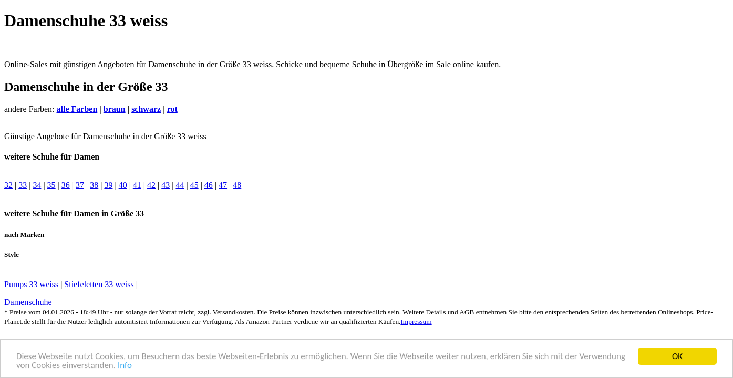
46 (208, 185)
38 (94, 185)
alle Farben (77, 108)
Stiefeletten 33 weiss (98, 284)
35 (51, 185)
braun (115, 108)
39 (108, 185)
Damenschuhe (28, 302)
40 (123, 185)
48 (237, 185)
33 (22, 185)
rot (172, 108)
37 (80, 185)
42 (151, 185)
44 (179, 185)
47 (223, 185)
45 (194, 185)
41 (137, 185)
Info (125, 365)
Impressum (415, 322)
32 (8, 185)
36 (65, 185)
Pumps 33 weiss (31, 284)
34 (37, 185)
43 (165, 185)
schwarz (146, 108)
